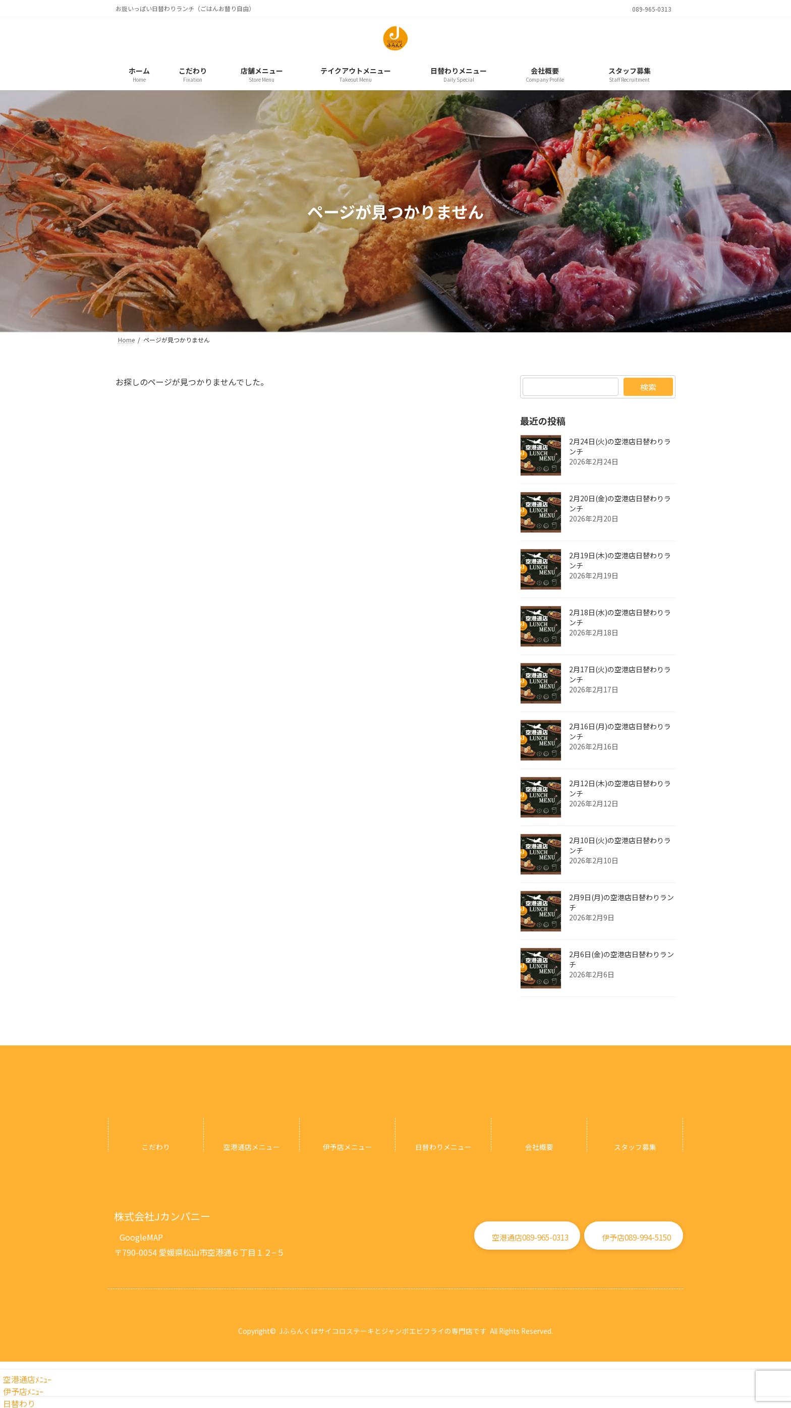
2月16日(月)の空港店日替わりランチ (620, 731)
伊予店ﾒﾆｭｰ (21, 1391)
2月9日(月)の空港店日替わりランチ (621, 902)
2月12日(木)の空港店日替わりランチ (620, 788)
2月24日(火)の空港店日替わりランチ (620, 446)
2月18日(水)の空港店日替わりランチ (620, 617)
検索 (648, 387)
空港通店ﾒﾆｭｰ (25, 1379)
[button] (141, 1233)
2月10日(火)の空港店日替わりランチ (620, 845)
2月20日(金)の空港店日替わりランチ (620, 503)
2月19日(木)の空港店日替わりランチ (620, 560)
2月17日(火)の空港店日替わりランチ (620, 674)
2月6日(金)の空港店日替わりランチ (621, 959)
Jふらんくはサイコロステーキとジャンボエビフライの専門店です (383, 1331)
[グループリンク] (155, 1135)
